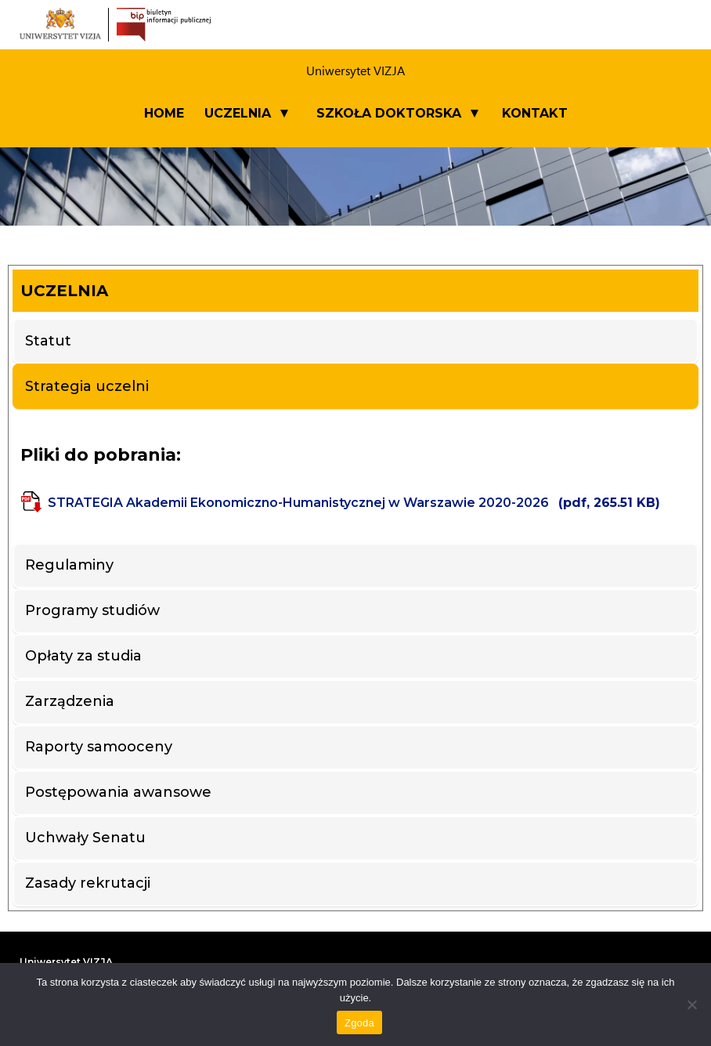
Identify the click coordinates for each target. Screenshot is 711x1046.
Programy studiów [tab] (92, 610)
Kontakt (535, 113)
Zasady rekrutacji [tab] (87, 883)
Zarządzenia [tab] (69, 701)
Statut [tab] (48, 340)
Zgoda (359, 1023)
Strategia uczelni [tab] (87, 386)
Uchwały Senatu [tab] (85, 837)
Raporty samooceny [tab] (98, 746)
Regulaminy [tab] (69, 565)
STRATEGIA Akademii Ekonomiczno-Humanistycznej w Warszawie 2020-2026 (354, 502)
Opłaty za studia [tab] (83, 655)
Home (164, 113)
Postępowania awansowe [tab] (118, 792)
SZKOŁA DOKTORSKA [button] (388, 113)
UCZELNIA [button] (237, 113)
